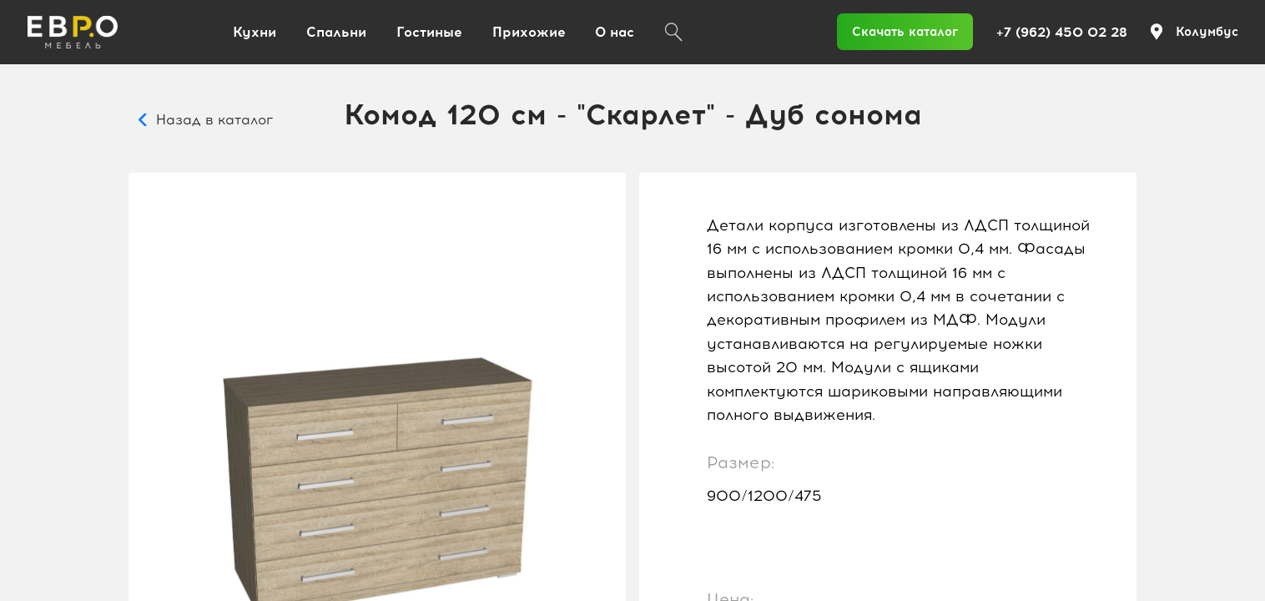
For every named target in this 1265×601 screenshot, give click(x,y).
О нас (614, 32)
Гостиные (429, 32)
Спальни (336, 32)
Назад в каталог (214, 120)
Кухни (254, 32)
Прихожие (529, 32)
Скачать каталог (905, 31)
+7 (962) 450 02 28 (1061, 32)
